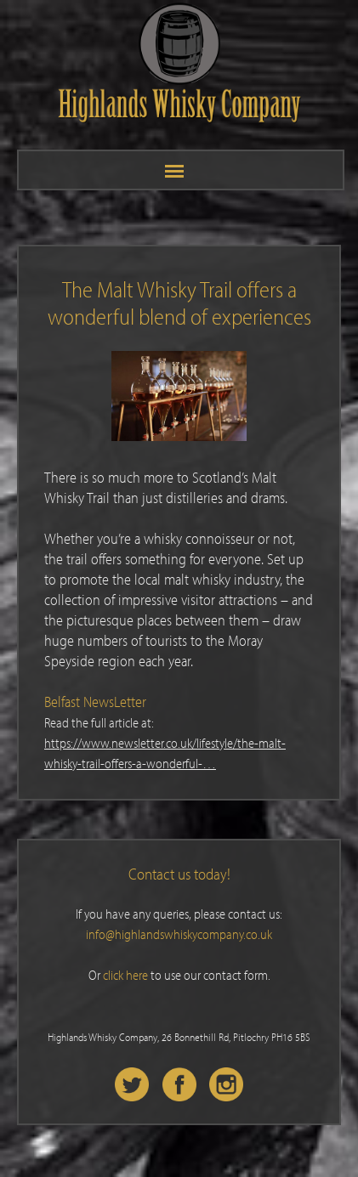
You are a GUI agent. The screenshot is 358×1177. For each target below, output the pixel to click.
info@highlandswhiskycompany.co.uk (179, 933)
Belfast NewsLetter (95, 701)
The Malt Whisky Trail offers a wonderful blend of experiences (179, 302)
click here (125, 974)
